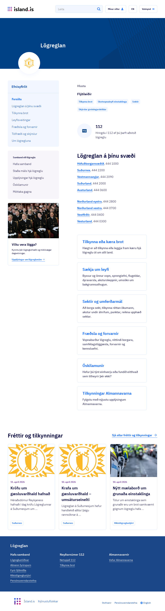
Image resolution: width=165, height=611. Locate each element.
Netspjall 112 (68, 560)
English (147, 602)
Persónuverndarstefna (23, 580)
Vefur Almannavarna (121, 560)
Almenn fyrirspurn (20, 565)
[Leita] (99, 9)
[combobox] (79, 9)
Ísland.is (29, 601)
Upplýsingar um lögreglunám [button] (28, 259)
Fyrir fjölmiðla (18, 570)
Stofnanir (106, 602)
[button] (115, 9)
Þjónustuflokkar (48, 601)
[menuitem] (33, 99)
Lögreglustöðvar (19, 560)
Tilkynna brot (67, 565)
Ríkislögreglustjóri (20, 575)
